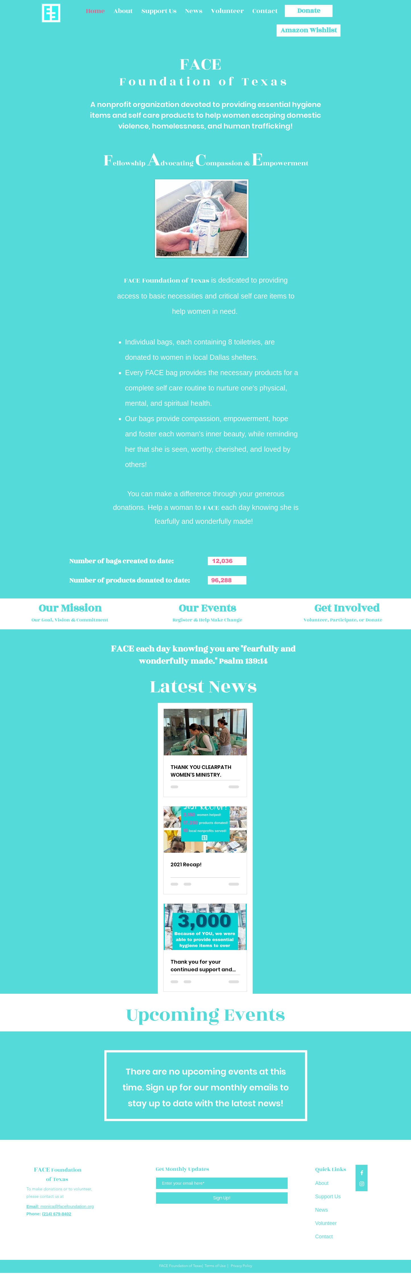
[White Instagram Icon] (362, 1184)
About (322, 1183)
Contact (324, 1236)
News (321, 1210)
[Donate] (309, 11)
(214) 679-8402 (56, 1213)
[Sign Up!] (222, 1198)
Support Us (328, 1196)
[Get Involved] (347, 608)
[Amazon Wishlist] (309, 30)
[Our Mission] (70, 608)
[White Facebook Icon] (362, 1173)
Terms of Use (215, 1266)
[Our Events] (207, 608)
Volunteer (326, 1223)
